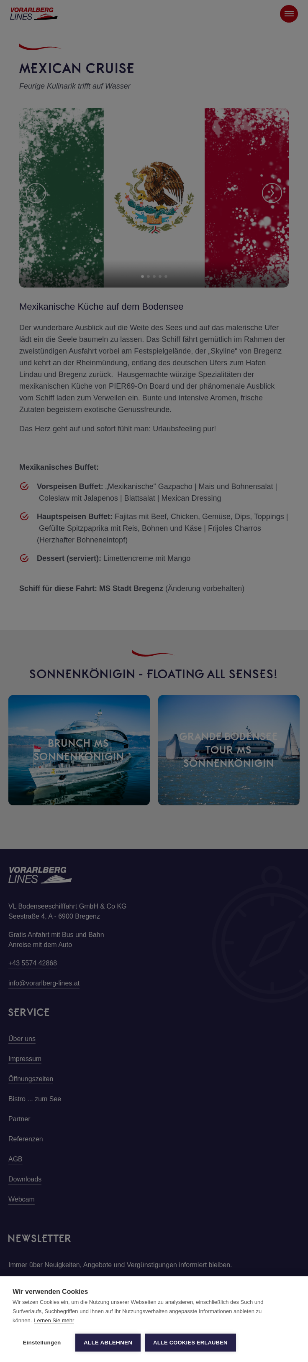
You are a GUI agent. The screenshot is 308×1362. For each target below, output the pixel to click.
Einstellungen (42, 1342)
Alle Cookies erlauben (190, 1342)
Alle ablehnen (108, 1342)
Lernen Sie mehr (54, 1320)
